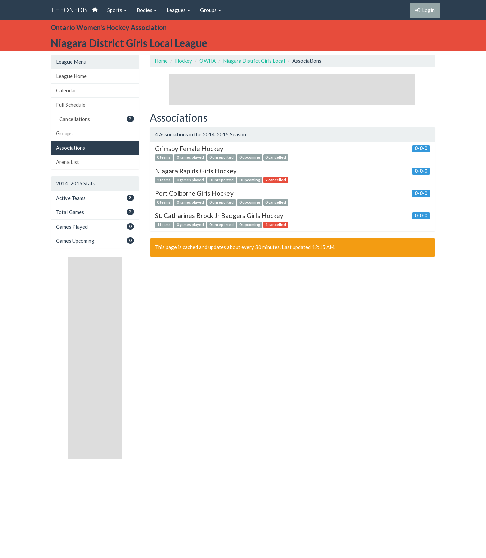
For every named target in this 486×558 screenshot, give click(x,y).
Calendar (66, 90)
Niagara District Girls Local (254, 61)
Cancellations (96, 119)
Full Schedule (70, 104)
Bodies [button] (147, 10)
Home (161, 61)
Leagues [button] (178, 10)
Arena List (67, 162)
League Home (71, 76)
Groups (64, 133)
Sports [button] (117, 10)
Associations (70, 148)
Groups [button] (210, 10)
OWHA (207, 61)
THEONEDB (69, 10)
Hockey (183, 61)
